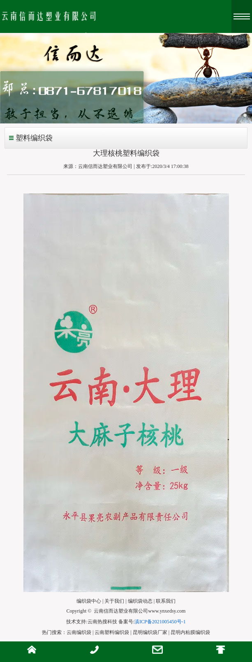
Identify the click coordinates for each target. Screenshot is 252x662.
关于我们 (114, 601)
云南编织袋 (79, 632)
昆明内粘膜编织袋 (190, 632)
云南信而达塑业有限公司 (105, 166)
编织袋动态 (140, 601)
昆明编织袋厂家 (150, 632)
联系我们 (166, 601)
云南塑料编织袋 (112, 632)
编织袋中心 (88, 601)
